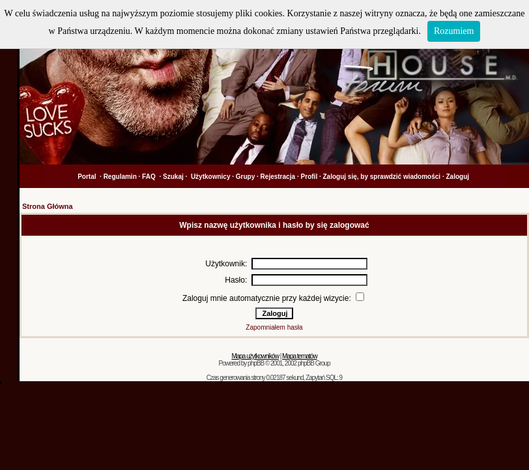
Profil (309, 176)
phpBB (256, 363)
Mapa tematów (299, 356)
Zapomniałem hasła (274, 327)
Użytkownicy (211, 176)
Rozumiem (454, 31)
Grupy (245, 176)
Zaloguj (457, 176)
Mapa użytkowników (254, 356)
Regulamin (120, 176)
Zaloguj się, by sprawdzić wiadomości (382, 176)
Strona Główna (47, 206)
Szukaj (173, 176)
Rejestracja (278, 176)
